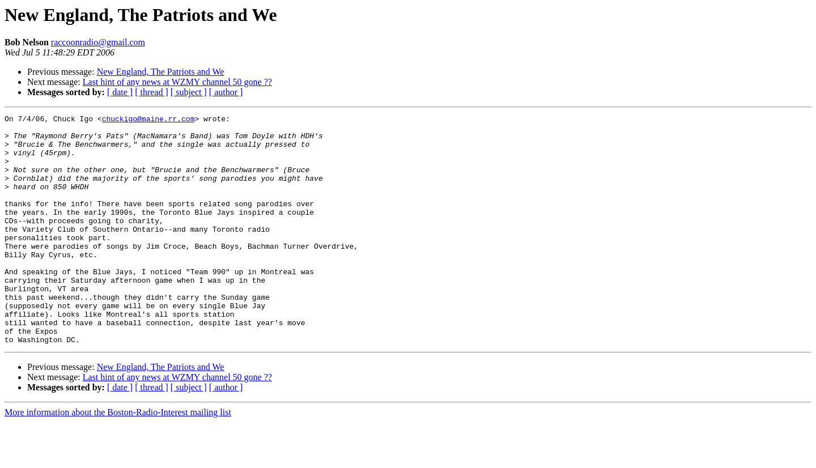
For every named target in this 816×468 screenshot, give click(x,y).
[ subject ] (189, 92)
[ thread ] (151, 92)
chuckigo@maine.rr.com (148, 120)
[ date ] (120, 92)
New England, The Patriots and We (160, 71)
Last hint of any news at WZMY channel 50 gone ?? (177, 82)
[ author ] (226, 92)
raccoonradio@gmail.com (98, 42)
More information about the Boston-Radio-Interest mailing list (118, 458)
